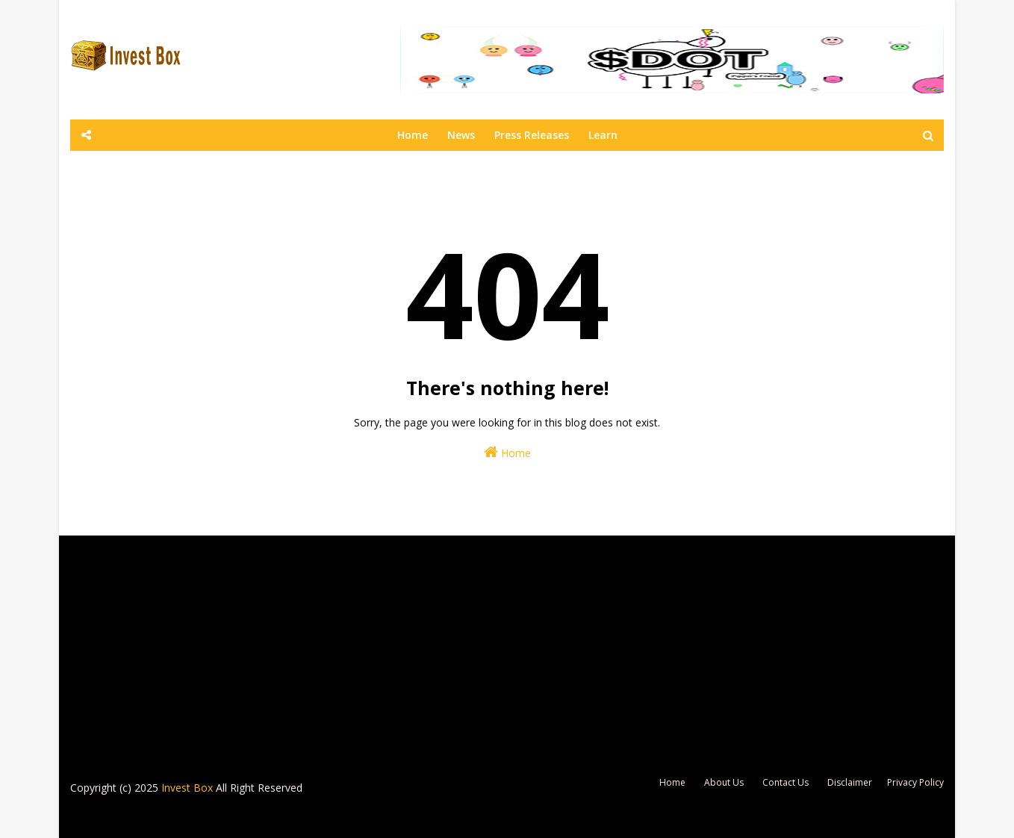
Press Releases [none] (531, 135)
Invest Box (187, 787)
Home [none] (412, 135)
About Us (724, 782)
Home (507, 452)
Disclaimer (849, 782)
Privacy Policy (915, 782)
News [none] (461, 135)
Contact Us (785, 782)
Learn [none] (603, 135)
